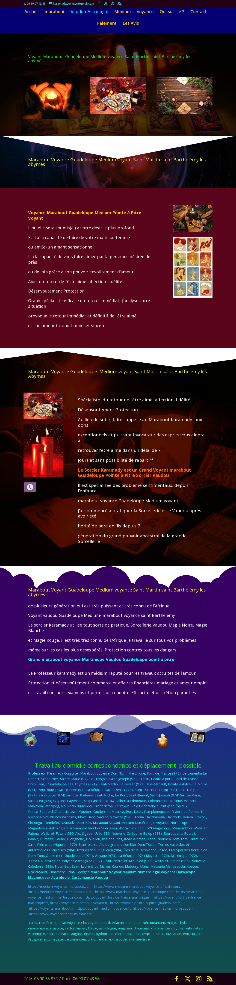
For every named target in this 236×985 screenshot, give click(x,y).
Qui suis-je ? (172, 12)
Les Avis (131, 23)
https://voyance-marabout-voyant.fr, (79, 902)
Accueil (31, 12)
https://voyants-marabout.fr (51, 908)
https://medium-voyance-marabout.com (59, 886)
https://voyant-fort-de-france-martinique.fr (118, 897)
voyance (145, 12)
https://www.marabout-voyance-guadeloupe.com (134, 891)
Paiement (107, 23)
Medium (122, 12)
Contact (198, 12)
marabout (55, 12)
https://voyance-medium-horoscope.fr (163, 908)
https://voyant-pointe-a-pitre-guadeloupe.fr (144, 902)
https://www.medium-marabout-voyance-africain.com (136, 886)
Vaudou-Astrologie (89, 12)
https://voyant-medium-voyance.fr (102, 908)
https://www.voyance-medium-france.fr (60, 913)
